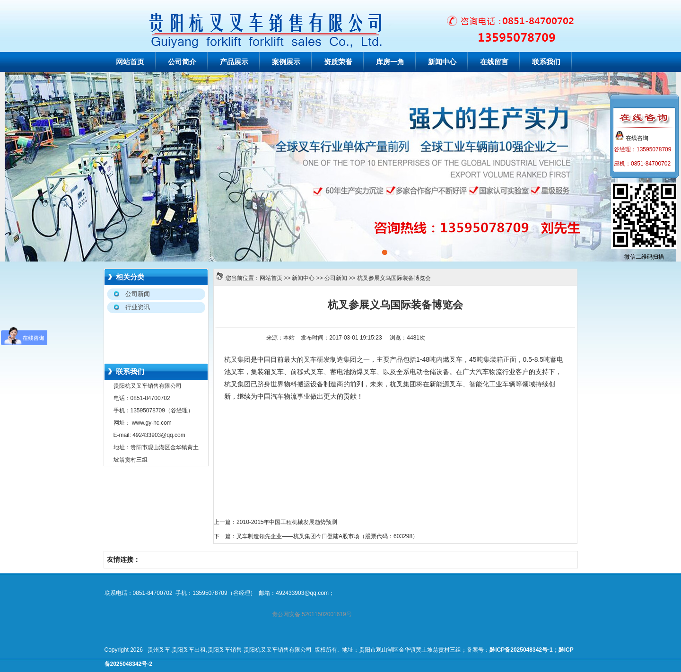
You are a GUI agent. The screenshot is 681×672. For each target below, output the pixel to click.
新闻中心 (442, 62)
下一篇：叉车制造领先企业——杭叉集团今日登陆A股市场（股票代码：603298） (316, 536)
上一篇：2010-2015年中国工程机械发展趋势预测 (275, 522)
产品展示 (234, 62)
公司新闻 (335, 278)
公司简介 (182, 62)
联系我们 (546, 62)
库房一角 (390, 62)
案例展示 (286, 62)
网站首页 (130, 62)
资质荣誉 (338, 62)
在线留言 (494, 62)
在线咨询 (631, 138)
